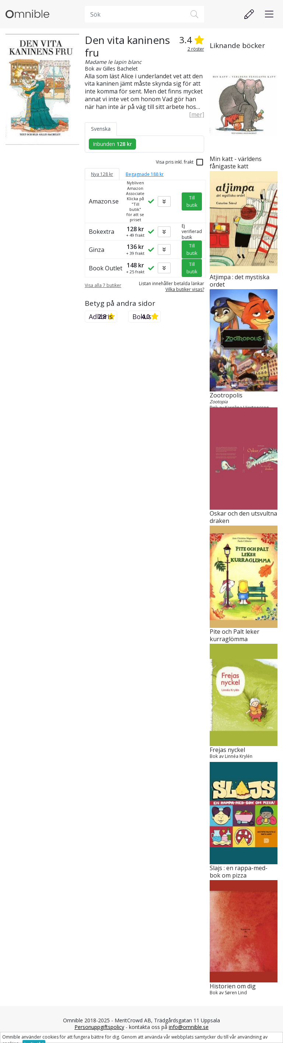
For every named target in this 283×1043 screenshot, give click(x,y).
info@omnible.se (189, 1026)
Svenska (101, 128)
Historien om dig (233, 986)
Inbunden (112, 143)
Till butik (192, 201)
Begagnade (145, 174)
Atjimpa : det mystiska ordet (239, 281)
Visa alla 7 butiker (103, 285)
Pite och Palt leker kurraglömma (234, 635)
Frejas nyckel (227, 750)
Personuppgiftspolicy (99, 1026)
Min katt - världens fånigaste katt (236, 163)
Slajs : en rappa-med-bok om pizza (239, 872)
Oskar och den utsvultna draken (243, 517)
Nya (102, 174)
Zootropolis (226, 395)
